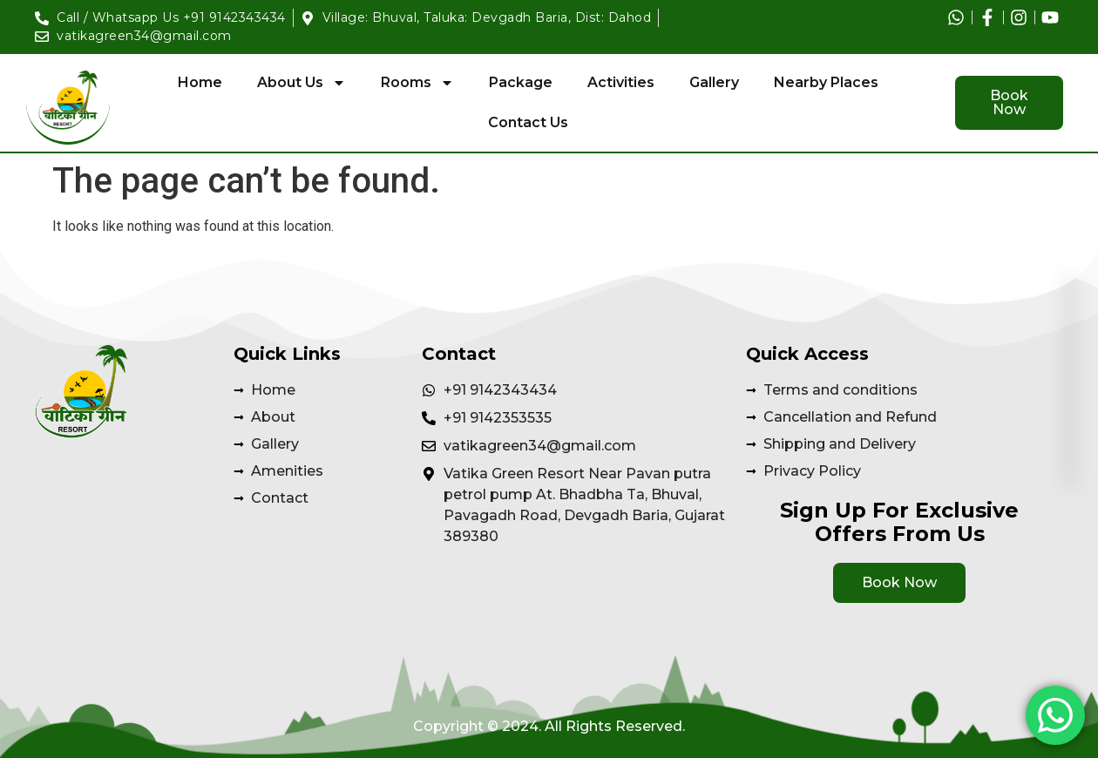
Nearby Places (826, 82)
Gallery (714, 82)
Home (200, 82)
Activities (620, 82)
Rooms (417, 82)
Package (520, 82)
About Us (301, 82)
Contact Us (528, 122)
